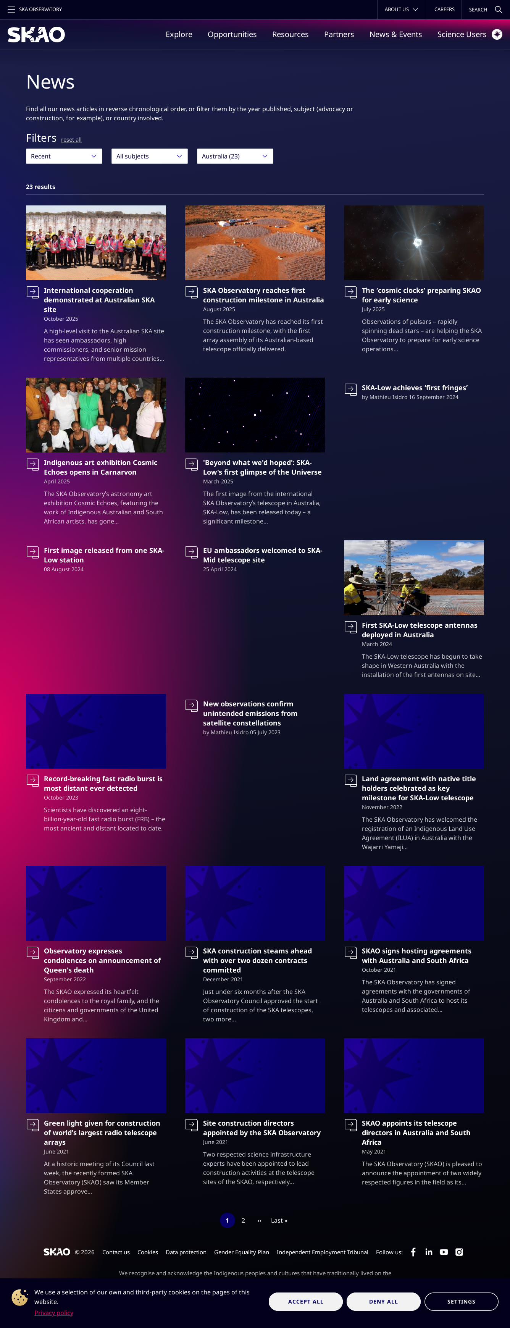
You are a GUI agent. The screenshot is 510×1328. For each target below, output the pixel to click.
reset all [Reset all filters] (71, 139)
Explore (179, 34)
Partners (339, 34)
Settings (461, 1301)
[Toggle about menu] (402, 9)
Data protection (186, 1252)
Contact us (116, 1252)
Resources (290, 34)
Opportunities (232, 34)
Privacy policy (53, 1313)
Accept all (306, 1301)
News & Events (396, 34)
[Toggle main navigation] (34, 9)
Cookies (147, 1252)
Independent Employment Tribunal (322, 1252)
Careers (444, 9)
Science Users (469, 34)
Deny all (383, 1301)
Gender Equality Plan (241, 1252)
